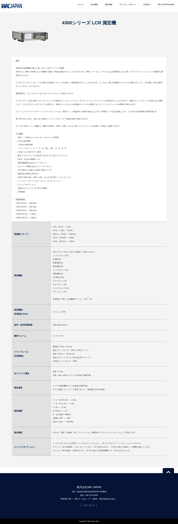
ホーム (80, 4)
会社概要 (94, 4)
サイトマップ (89, 505)
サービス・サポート (128, 4)
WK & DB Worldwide (166, 4)
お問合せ (147, 4)
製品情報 (108, 4)
